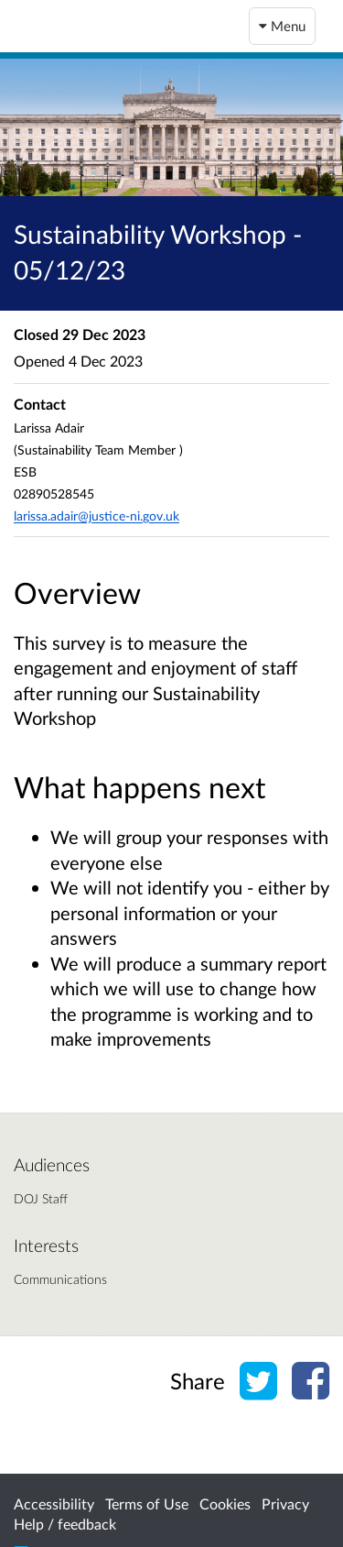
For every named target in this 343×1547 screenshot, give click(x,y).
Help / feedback (65, 1523)
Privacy (285, 1503)
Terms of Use (146, 1503)
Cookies (225, 1503)
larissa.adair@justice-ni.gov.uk (96, 515)
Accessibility (54, 1503)
